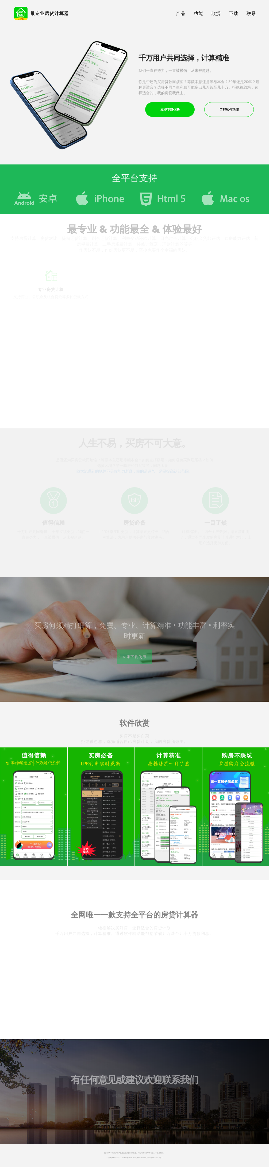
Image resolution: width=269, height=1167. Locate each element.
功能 (198, 13)
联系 (251, 13)
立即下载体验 (169, 110)
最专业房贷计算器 (49, 13)
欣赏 (216, 13)
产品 (181, 13)
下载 (234, 13)
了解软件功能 (229, 110)
